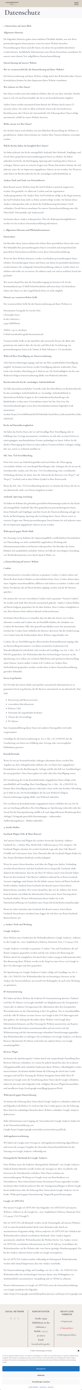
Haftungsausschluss (67, 1334)
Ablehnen (41, 1375)
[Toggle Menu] (76, 3)
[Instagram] (11, 1318)
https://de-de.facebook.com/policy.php (60, 902)
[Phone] (18, 1318)
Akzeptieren (41, 1369)
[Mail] (15, 1318)
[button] (78, 1351)
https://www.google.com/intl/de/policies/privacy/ (32, 1293)
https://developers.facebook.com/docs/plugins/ (29, 857)
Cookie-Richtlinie (33, 1387)
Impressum (50, 1387)
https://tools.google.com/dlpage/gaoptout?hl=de (40, 1088)
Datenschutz (43, 1387)
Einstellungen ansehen (41, 1382)
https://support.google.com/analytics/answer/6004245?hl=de (38, 1129)
